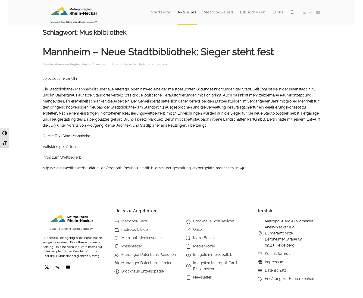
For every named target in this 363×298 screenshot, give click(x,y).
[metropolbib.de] (57, 267)
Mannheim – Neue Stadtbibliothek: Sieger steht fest (158, 52)
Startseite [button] (161, 12)
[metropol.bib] (311, 12)
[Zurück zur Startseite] (74, 12)
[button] (292, 12)
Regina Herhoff (82, 64)
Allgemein (159, 64)
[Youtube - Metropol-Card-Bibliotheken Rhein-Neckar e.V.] (318, 12)
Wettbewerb (70, 157)
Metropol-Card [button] (218, 12)
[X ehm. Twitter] (304, 12)
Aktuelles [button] (187, 12)
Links (278, 12)
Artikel (71, 146)
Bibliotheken (253, 12)
